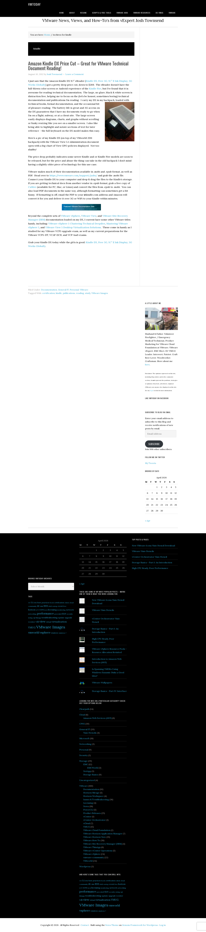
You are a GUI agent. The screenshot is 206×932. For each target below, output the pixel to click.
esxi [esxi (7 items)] (50, 606)
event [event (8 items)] (60, 606)
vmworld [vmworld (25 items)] (33, 632)
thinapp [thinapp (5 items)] (38, 618)
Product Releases (92, 813)
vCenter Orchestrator (94, 820)
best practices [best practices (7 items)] (43, 602)
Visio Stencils (89, 732)
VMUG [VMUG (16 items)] (32, 627)
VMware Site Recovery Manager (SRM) (102, 843)
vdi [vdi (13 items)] (37, 621)
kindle (59, 293)
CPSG (82, 723)
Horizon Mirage (91, 792)
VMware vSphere (70, 215)
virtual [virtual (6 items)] (48, 622)
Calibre (32, 186)
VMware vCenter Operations (97, 850)
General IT (63, 289)
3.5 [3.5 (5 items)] (29, 603)
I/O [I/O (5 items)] (37, 610)
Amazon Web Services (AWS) (97, 718)
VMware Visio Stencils (103, 610)
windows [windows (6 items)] (54, 633)
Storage (83, 761)
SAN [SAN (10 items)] (64, 613)
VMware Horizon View (94, 837)
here (147, 364)
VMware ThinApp (92, 847)
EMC (85, 764)
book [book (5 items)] (52, 603)
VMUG (86, 826)
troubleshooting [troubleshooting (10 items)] (50, 617)
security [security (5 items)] (70, 614)
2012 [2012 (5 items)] (35, 603)
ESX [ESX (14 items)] (46, 605)
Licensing (88, 803)
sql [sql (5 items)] (34, 618)
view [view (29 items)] (42, 621)
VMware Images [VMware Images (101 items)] (50, 626)
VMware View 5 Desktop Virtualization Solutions (73, 227)
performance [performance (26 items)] (45, 613)
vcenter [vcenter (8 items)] (31, 622)
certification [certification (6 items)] (59, 603)
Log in (162, 925)
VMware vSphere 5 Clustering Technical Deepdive (76, 223)
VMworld (87, 861)
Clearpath (84, 709)
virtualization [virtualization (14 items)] (59, 621)
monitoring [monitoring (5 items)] (61, 610)
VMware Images (99, 293)
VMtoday (34, 4)
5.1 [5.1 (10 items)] (32, 602)
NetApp (87, 771)
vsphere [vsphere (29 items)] (45, 632)
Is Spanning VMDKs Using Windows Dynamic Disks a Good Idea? (108, 672)
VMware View (88, 215)
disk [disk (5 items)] (41, 606)
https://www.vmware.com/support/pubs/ (73, 175)
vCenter (87, 816)
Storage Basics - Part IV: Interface (109, 691)
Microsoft (84, 738)
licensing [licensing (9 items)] (52, 609)
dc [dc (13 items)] (38, 606)
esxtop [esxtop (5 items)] (54, 606)
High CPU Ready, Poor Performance (150, 568)
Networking (85, 744)
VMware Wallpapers (102, 682)
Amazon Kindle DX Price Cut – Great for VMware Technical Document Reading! (78, 65)
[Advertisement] (48, 554)
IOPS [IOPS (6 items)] (41, 610)
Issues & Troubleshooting (96, 799)
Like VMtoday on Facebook (157, 398)
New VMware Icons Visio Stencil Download (153, 545)
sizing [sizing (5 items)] (30, 618)
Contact (85, 925)
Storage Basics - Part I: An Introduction (152, 562)
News (86, 806)
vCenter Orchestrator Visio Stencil (149, 557)
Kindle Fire (95, 88)
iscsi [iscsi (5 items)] (46, 610)
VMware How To (91, 840)
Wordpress (85, 866)
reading (80, 293)
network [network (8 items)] (70, 610)
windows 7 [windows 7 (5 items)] (62, 633)
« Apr (147, 520)
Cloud (82, 714)
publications (69, 293)
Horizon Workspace (93, 796)
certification (48, 293)
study (87, 293)
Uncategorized (87, 780)
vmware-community (93, 857)
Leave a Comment (74, 74)
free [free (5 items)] (64, 606)
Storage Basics (90, 774)
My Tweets (150, 463)
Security (83, 755)
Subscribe (154, 444)
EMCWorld (92, 767)
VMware (84, 289)
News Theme (111, 925)
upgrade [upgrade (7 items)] (68, 617)
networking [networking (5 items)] (32, 614)
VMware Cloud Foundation (96, 830)
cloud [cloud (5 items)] (71, 603)
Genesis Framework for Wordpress (140, 925)
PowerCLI (88, 809)
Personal (74, 289)
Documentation (49, 289)
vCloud (86, 823)
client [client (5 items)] (67, 603)
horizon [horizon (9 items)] (31, 609)
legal (151, 390)
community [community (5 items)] (32, 606)
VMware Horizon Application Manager (102, 833)
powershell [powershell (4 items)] (58, 614)
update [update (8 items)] (61, 617)
